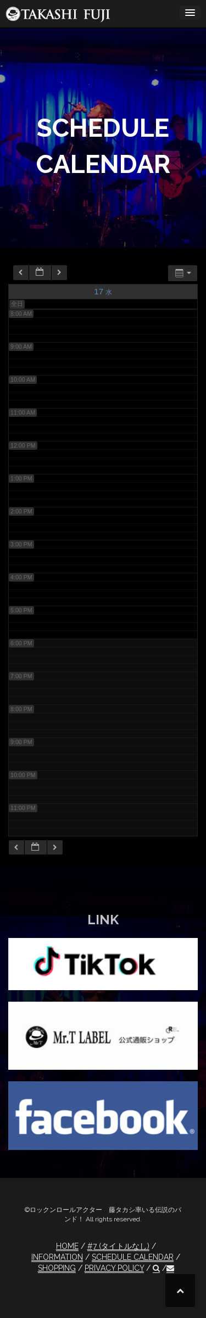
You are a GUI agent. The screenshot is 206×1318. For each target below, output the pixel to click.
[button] (156, 1268)
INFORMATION (57, 1257)
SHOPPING (57, 1268)
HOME (67, 1246)
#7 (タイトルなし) (118, 1246)
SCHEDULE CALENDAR (133, 1257)
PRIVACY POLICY (114, 1268)
